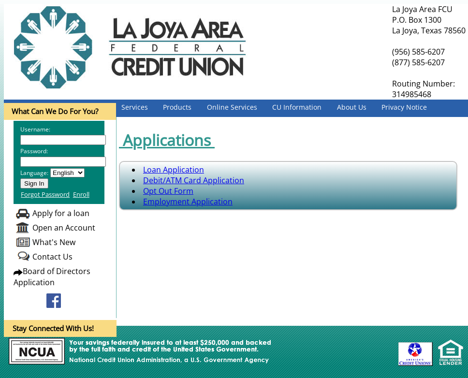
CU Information (297, 107)
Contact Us (52, 256)
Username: (35, 129)
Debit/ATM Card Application (193, 180)
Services (134, 107)
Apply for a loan (60, 213)
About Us (351, 107)
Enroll (81, 194)
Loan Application (173, 169)
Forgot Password (45, 194)
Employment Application (188, 201)
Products (177, 107)
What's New (53, 242)
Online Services (232, 107)
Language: (34, 173)
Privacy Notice (404, 107)
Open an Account (63, 227)
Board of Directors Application (52, 276)
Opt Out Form (168, 191)
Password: (34, 151)
